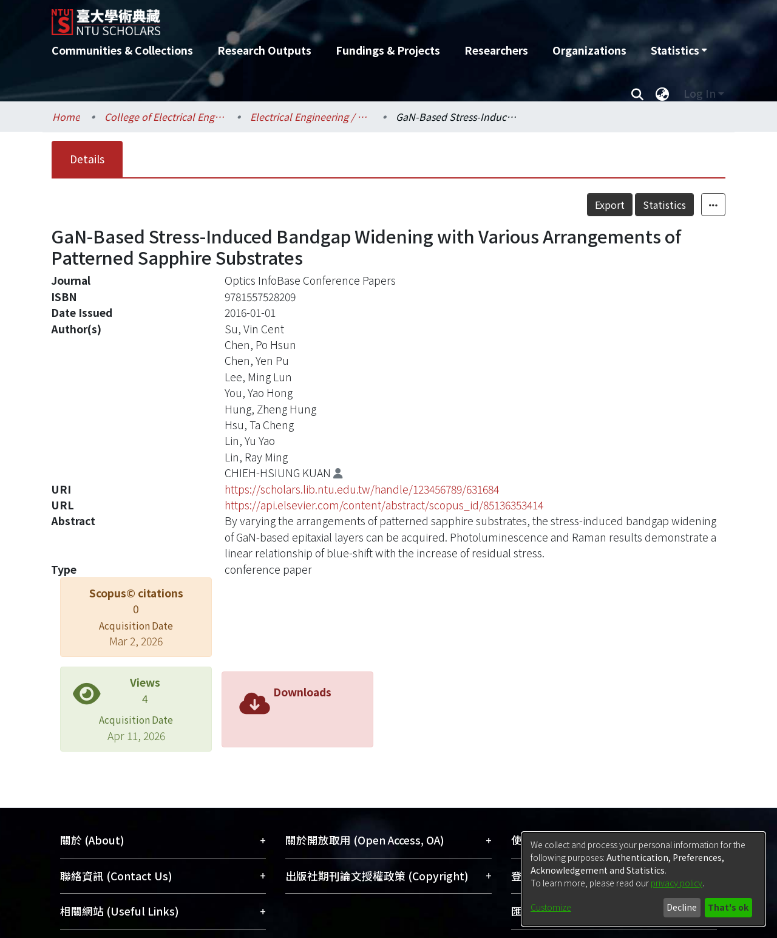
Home (66, 116)
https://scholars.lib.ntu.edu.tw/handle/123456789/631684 (362, 489)
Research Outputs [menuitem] (264, 50)
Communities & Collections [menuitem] (122, 50)
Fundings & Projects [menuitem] (388, 50)
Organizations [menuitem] (589, 50)
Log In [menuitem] (700, 93)
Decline (682, 907)
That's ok (728, 907)
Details (87, 158)
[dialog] (643, 879)
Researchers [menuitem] (496, 50)
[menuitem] (679, 50)
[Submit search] (637, 93)
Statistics (664, 204)
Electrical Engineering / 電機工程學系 (311, 116)
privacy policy (676, 883)
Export (610, 204)
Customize (551, 907)
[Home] (323, 17)
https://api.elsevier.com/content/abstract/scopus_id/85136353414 (384, 504)
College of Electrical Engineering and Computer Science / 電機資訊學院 (165, 116)
